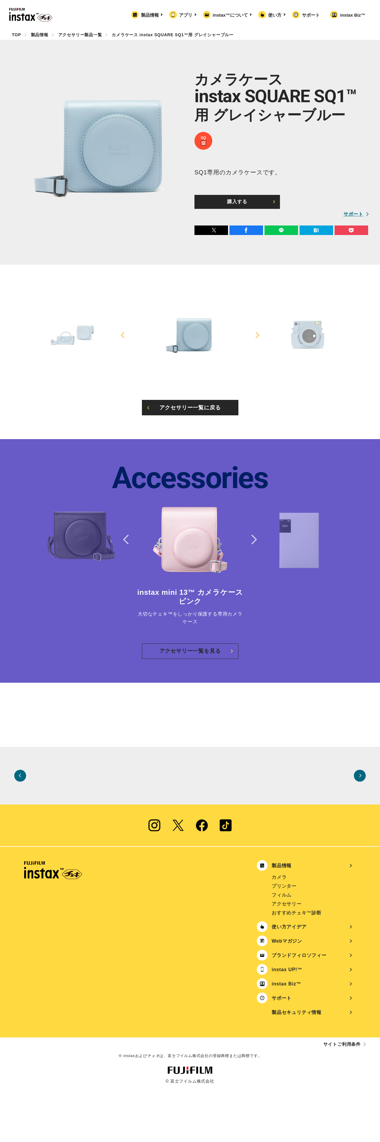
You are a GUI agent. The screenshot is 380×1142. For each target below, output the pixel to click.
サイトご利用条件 (342, 1097)
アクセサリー (287, 957)
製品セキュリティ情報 (297, 1066)
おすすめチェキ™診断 (297, 966)
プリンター (284, 939)
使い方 (276, 15)
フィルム (282, 948)
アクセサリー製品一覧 (80, 34)
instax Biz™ (352, 15)
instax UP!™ (287, 1023)
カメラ (279, 930)
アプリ (187, 15)
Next (256, 335)
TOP (16, 34)
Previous (123, 335)
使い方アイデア (289, 980)
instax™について (231, 15)
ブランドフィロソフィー (299, 1009)
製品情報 (151, 15)
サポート (311, 15)
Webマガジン (287, 994)
